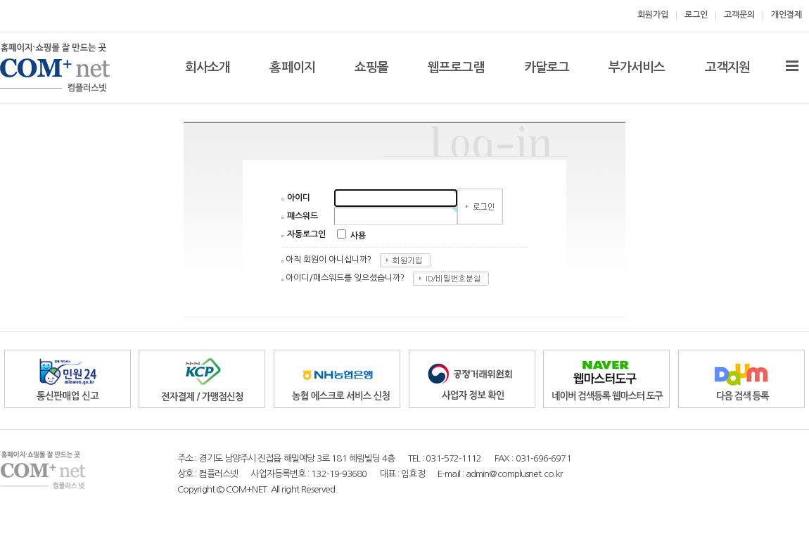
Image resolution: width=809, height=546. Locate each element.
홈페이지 (291, 67)
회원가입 (652, 15)
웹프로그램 (456, 67)
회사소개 (207, 67)
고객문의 (739, 15)
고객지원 (727, 67)
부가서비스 (637, 67)
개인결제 (786, 15)
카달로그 (546, 67)
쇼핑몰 (371, 67)
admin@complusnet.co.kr (514, 473)
